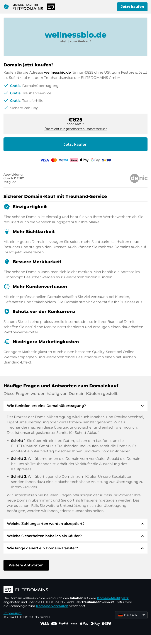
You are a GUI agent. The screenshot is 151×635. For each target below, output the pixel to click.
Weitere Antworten (26, 565)
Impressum (12, 613)
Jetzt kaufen (132, 7)
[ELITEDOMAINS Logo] (68, 590)
